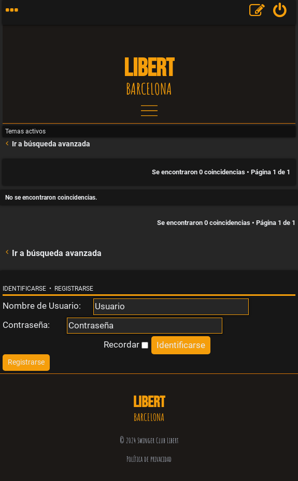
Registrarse (73, 288)
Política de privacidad (149, 459)
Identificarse (24, 288)
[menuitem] (280, 12)
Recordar (126, 344)
